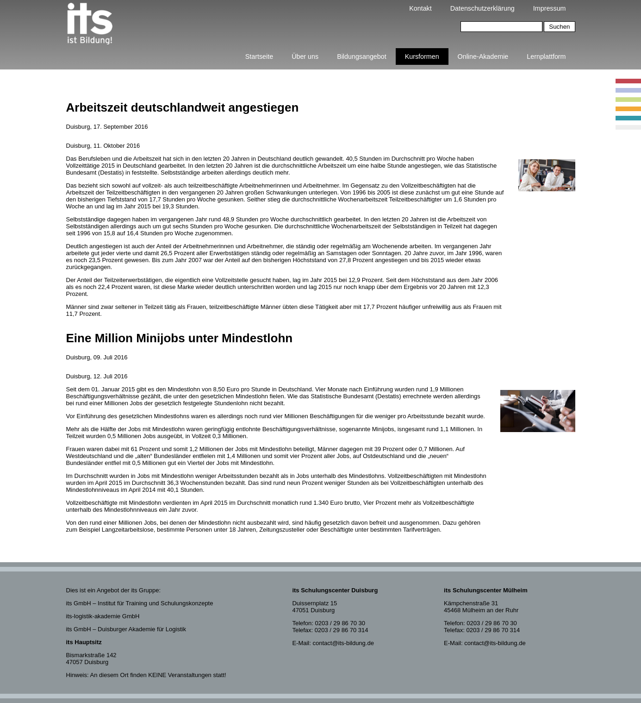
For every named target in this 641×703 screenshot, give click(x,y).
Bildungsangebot (361, 56)
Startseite (259, 56)
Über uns (305, 56)
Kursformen (422, 56)
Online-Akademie (483, 56)
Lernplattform (546, 56)
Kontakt (420, 8)
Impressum (549, 8)
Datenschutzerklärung (482, 8)
